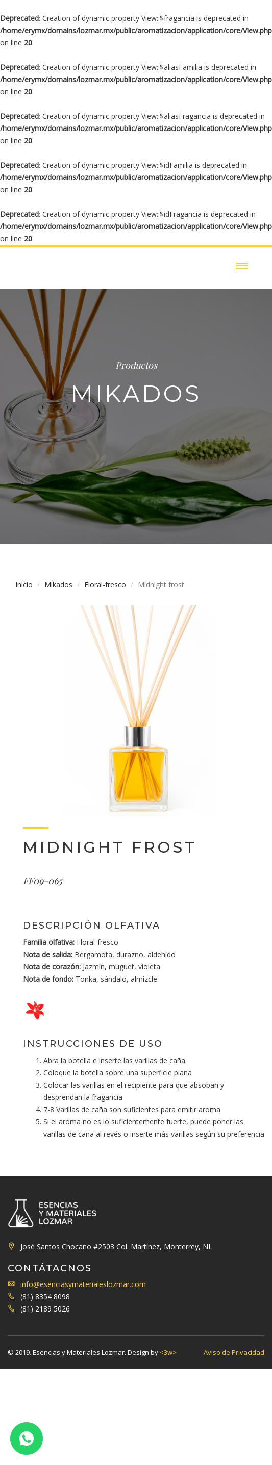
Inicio (24, 584)
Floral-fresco (105, 584)
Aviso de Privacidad (234, 1352)
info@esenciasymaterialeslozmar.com (83, 1284)
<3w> (168, 1352)
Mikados (58, 584)
